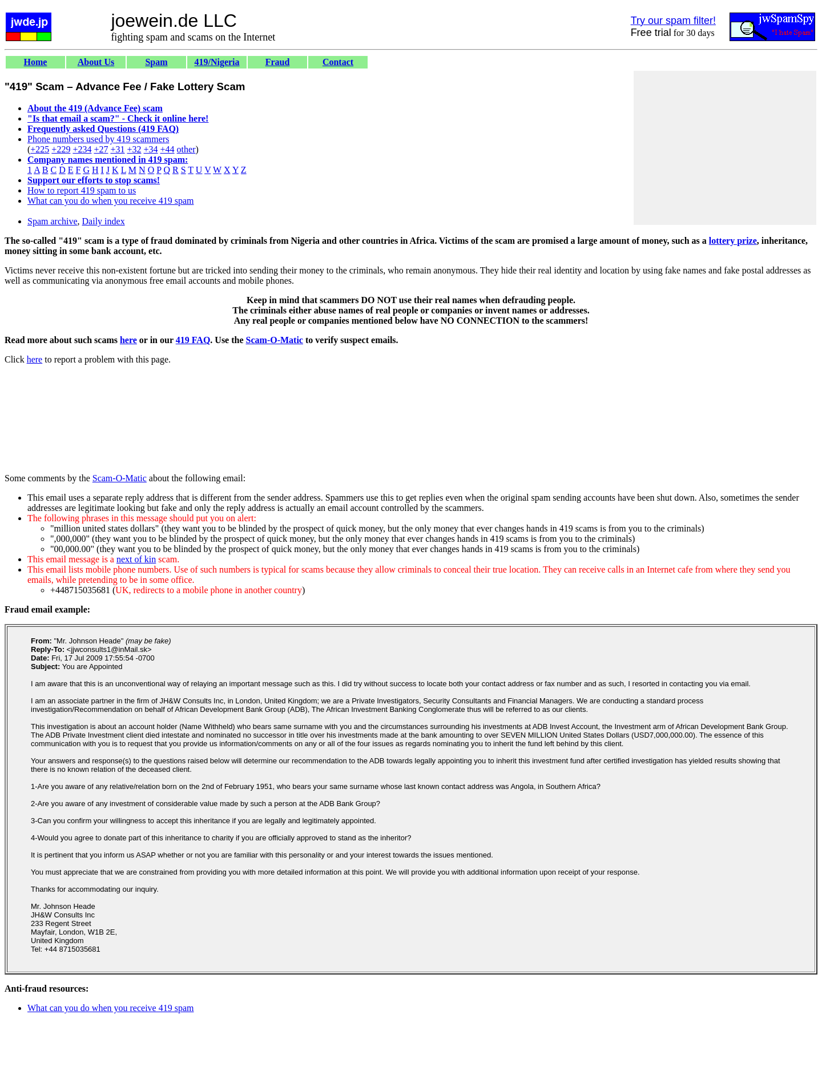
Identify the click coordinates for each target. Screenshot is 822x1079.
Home (35, 62)
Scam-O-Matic (274, 340)
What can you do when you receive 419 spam (110, 201)
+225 (39, 149)
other (186, 149)
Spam (156, 62)
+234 (81, 149)
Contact (338, 62)
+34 (151, 149)
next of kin (136, 559)
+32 (134, 149)
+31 (117, 149)
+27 (101, 149)
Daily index (103, 221)
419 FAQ (193, 340)
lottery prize (733, 240)
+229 (60, 149)
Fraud (277, 62)
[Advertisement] (725, 148)
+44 (167, 149)
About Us (96, 62)
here (128, 340)
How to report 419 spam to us (81, 190)
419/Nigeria (216, 62)
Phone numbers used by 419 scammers (98, 139)
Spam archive (52, 221)
